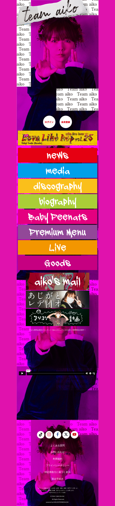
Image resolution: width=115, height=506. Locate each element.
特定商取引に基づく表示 (57, 472)
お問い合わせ (57, 452)
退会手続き (57, 479)
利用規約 (57, 459)
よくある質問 (57, 445)
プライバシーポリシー (57, 465)
